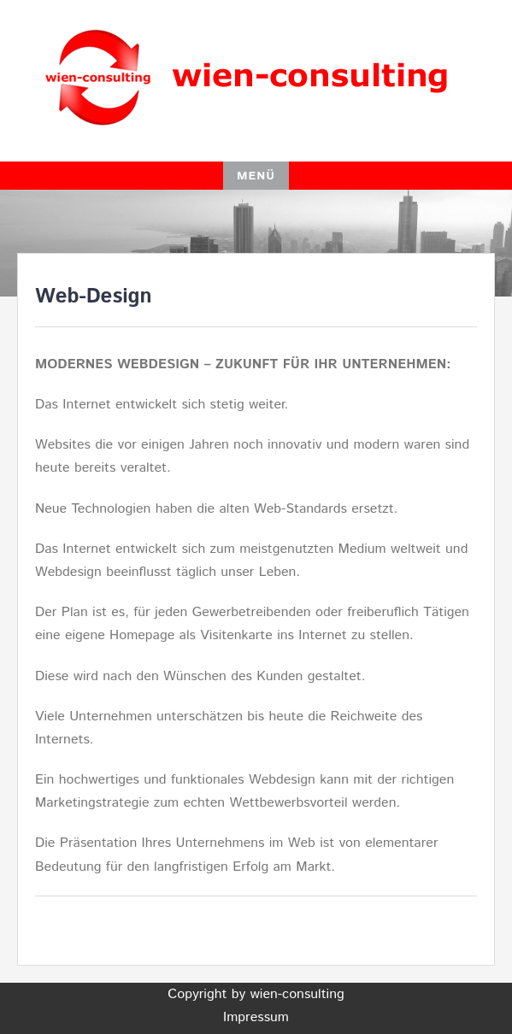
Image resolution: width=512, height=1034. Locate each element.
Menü (256, 176)
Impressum (256, 1017)
